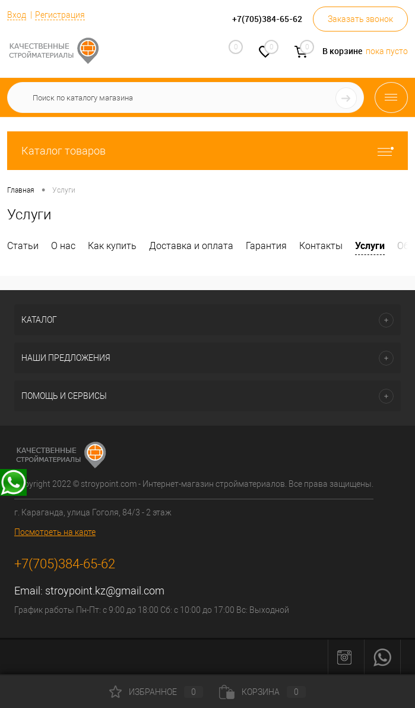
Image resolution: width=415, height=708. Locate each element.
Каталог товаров (207, 150)
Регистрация (60, 15)
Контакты (321, 245)
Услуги (370, 245)
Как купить (112, 245)
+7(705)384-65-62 (64, 564)
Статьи (23, 245)
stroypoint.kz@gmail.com (104, 590)
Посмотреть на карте (55, 532)
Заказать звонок (360, 19)
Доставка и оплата (191, 245)
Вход (16, 15)
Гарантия (266, 245)
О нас (63, 245)
